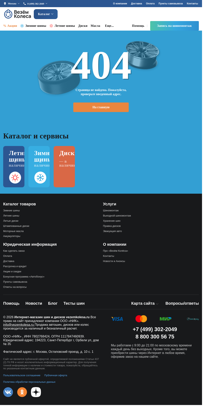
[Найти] (147, 15)
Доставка (136, 3)
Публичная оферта (55, 376)
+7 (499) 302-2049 (155, 330)
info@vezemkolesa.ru (19, 325)
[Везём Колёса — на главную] (18, 14)
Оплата (150, 3)
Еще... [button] (109, 26)
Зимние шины (35, 26)
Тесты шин (74, 304)
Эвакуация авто (112, 232)
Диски (83, 26)
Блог (52, 304)
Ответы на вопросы (15, 287)
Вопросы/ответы (182, 304)
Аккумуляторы (11, 237)
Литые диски (10, 221)
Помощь (138, 26)
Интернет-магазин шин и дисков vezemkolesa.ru (52, 318)
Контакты (192, 3)
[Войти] (193, 14)
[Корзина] (181, 14)
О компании (120, 3)
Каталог (45, 14)
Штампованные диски (16, 226)
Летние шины (65, 26)
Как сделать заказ (14, 251)
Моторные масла (13, 232)
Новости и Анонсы (114, 262)
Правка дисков (112, 226)
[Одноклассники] (22, 393)
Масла (95, 26)
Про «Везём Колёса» (115, 251)
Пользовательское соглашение (21, 376)
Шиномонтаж (111, 211)
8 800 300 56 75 (154, 338)
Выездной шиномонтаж (117, 216)
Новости (33, 304)
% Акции (10, 26)
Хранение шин (112, 221)
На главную (101, 108)
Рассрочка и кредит (15, 267)
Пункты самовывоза (171, 3)
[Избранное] (167, 14)
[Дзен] (36, 393)
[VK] (8, 393)
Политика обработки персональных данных (29, 383)
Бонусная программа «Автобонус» (23, 277)
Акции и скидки (12, 272)
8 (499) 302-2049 (35, 3)
